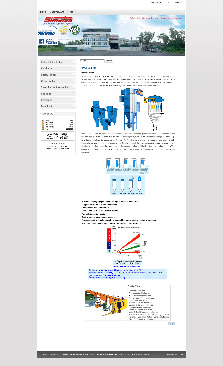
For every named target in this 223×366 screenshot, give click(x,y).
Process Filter (89, 67)
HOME (43, 12)
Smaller (178, 2)
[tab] (74, 60)
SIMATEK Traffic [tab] (46, 114)
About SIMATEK (57, 12)
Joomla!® (181, 362)
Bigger (163, 2)
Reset (170, 2)
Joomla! (93, 362)
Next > (171, 324)
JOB (71, 12)
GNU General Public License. (138, 362)
